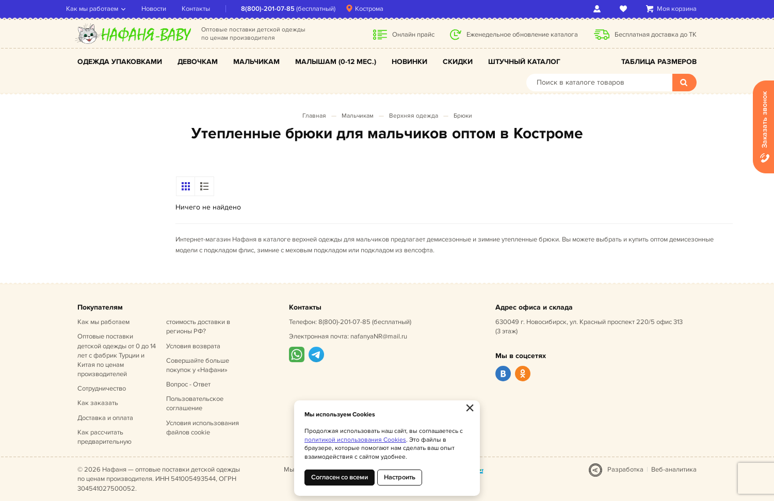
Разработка (625, 469)
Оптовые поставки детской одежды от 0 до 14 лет (116, 355)
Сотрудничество (101, 388)
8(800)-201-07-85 (279, 9)
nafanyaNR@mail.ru (378, 336)
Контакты (207, 9)
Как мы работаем (103, 9)
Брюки (463, 116)
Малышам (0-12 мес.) (335, 61)
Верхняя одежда (413, 116)
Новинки (409, 61)
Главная (314, 116)
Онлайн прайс (413, 34)
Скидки (458, 61)
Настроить (399, 477)
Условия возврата (193, 346)
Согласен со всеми (339, 477)
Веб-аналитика (674, 469)
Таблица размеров (659, 61)
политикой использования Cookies (355, 440)
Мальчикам (256, 61)
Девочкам (198, 61)
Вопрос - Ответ (188, 384)
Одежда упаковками (119, 61)
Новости (165, 9)
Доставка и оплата (105, 418)
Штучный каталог (524, 61)
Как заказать (97, 403)
